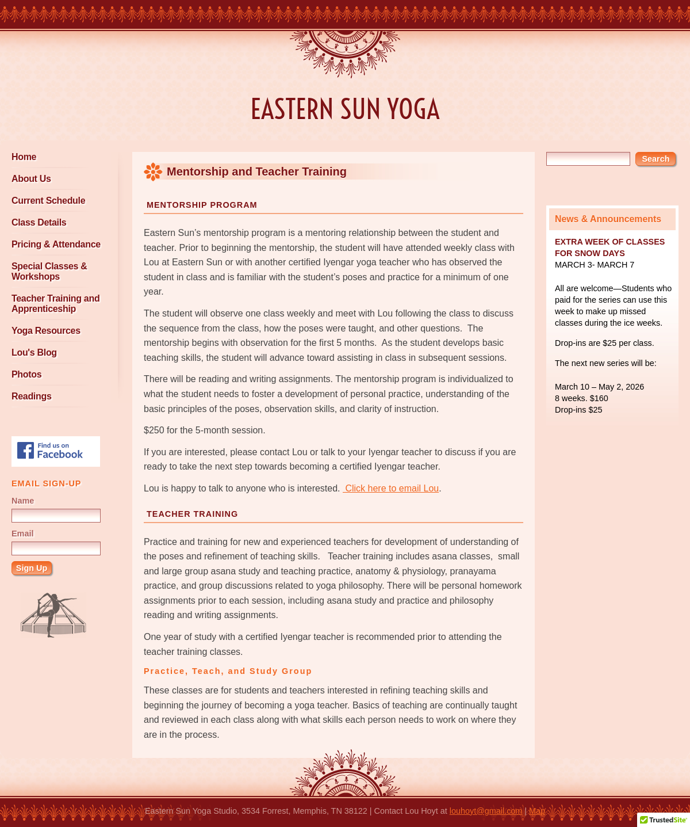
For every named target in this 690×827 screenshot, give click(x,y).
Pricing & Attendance (56, 244)
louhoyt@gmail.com (486, 810)
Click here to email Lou (391, 488)
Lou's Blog (34, 352)
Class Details (39, 222)
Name (23, 500)
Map (537, 810)
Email (22, 533)
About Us (31, 179)
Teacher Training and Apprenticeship (55, 304)
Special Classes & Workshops (49, 271)
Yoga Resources (46, 331)
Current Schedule (48, 200)
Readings (31, 396)
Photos (26, 374)
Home (24, 157)
